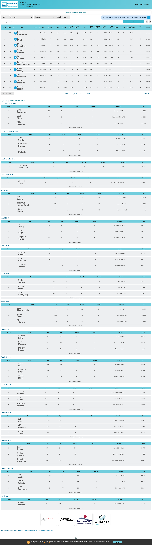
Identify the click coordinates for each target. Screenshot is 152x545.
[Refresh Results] (150, 21)
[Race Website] (10, 4)
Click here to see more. (76, 127)
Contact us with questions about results (76, 12)
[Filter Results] (147, 21)
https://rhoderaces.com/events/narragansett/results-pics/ (37, 530)
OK (149, 17)
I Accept (117, 542)
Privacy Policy (47, 542)
